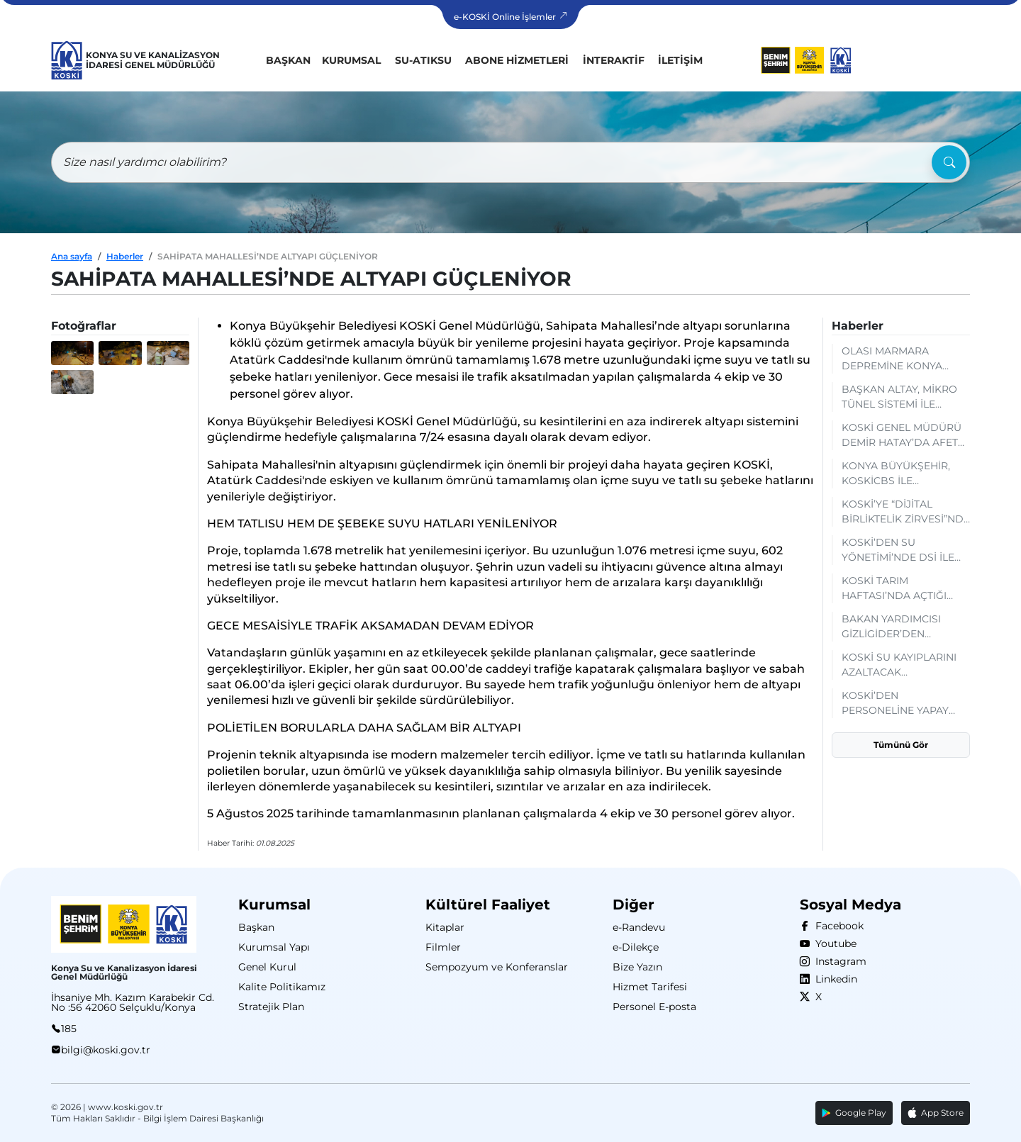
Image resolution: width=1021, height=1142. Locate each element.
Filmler (443, 947)
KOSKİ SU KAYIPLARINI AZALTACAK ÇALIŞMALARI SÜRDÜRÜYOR (899, 665)
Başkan (288, 60)
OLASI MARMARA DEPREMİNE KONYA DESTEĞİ (892, 359)
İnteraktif (614, 60)
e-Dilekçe (636, 947)
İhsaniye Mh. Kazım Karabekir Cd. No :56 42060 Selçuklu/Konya (132, 1002)
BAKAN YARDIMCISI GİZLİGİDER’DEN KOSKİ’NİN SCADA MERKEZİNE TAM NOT (896, 627)
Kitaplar (444, 927)
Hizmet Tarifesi (650, 986)
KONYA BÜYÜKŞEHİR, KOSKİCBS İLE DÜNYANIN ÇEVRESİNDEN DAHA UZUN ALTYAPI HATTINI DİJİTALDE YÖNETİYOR (899, 473)
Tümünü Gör (901, 744)
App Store (936, 1113)
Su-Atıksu (423, 60)
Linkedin (833, 979)
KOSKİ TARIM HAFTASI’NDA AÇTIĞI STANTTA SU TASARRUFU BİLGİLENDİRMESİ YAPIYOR (905, 588)
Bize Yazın (637, 967)
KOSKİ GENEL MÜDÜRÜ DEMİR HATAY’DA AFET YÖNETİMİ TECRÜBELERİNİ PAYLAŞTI (901, 435)
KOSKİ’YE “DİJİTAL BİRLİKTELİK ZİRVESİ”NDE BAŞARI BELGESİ (906, 512)
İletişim (680, 60)
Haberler (124, 256)
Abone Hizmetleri (517, 60)
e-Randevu (639, 927)
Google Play (854, 1112)
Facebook (837, 925)
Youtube (833, 943)
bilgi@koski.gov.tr (105, 1050)
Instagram (838, 961)
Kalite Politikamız (281, 986)
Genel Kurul (267, 967)
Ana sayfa (71, 256)
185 (69, 1029)
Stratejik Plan (271, 1006)
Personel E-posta (654, 1006)
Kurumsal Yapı (274, 947)
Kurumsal (351, 60)
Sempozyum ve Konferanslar (496, 967)
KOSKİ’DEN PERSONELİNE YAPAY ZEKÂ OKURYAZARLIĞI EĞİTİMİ (898, 703)
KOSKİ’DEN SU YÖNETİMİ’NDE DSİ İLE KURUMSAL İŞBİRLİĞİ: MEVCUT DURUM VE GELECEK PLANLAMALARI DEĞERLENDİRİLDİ (898, 550)
